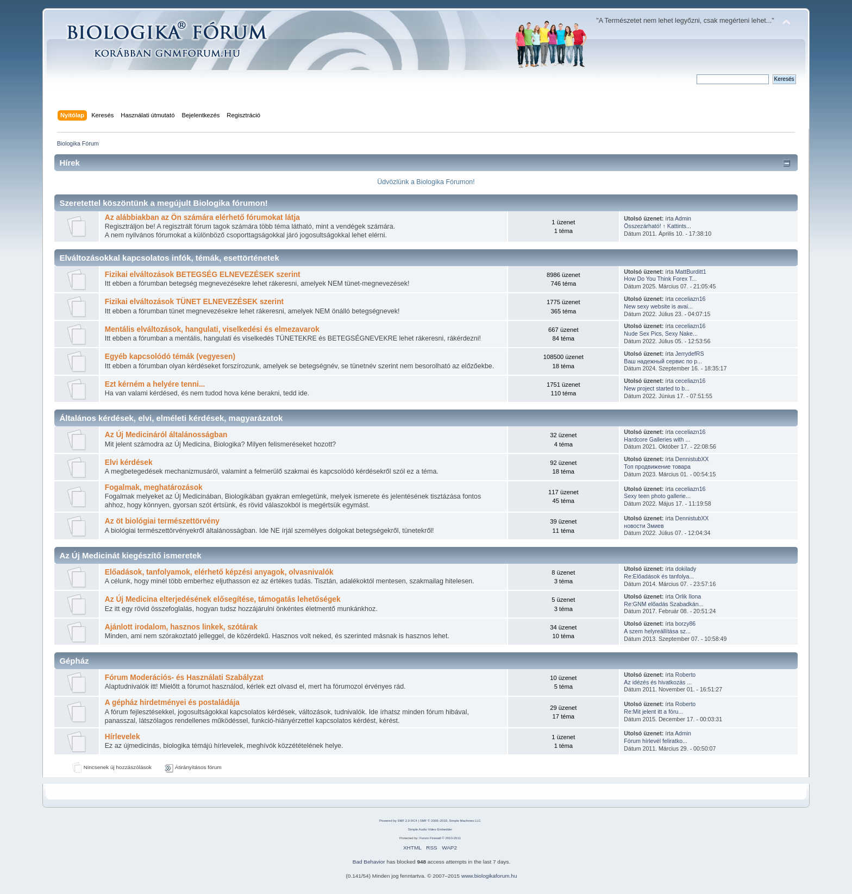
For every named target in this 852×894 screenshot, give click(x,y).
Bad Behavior (369, 862)
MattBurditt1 (690, 271)
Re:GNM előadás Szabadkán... (663, 604)
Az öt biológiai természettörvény (162, 521)
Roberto (685, 674)
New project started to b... (657, 388)
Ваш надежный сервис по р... (663, 361)
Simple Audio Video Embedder (430, 829)
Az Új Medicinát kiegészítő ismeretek (130, 555)
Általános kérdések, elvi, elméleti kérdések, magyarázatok (171, 418)
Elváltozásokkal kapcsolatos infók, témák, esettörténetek (169, 257)
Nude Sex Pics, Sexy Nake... (660, 333)
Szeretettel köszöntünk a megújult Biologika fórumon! (163, 202)
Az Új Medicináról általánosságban (166, 435)
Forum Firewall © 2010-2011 (440, 838)
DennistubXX (692, 459)
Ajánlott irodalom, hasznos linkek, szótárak (181, 627)
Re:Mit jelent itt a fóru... (653, 711)
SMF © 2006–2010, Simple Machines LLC (450, 820)
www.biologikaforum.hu (489, 876)
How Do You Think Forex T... (660, 278)
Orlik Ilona (688, 596)
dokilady (686, 568)
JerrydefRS (689, 353)
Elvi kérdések (129, 462)
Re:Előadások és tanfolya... (659, 576)
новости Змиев (643, 525)
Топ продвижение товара (657, 466)
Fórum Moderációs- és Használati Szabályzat (184, 677)
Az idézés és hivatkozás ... (658, 682)
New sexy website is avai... (658, 306)
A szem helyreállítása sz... (657, 631)
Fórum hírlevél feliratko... (655, 741)
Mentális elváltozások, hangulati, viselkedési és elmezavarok (212, 329)
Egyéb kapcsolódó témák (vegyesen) (170, 356)
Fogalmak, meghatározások (154, 487)
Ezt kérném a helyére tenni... (155, 384)
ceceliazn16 (690, 298)
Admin (683, 218)
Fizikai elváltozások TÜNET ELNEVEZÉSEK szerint (194, 302)
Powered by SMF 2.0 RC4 (398, 820)
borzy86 (685, 623)
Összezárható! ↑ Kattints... (657, 226)
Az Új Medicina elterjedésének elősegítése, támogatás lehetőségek (223, 599)
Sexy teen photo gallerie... (657, 496)
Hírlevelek (122, 737)
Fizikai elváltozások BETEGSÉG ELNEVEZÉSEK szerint (202, 274)
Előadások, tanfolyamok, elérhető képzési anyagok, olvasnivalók (219, 572)
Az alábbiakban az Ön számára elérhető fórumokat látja (202, 217)
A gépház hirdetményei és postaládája (172, 702)
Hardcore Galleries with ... (657, 439)
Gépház (74, 660)
